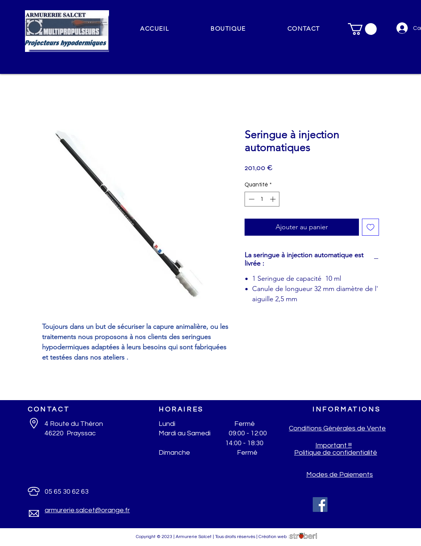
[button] (228, 29)
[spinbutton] (262, 199)
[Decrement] (251, 199)
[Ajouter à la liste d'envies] (370, 227)
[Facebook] (320, 504)
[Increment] (273, 199)
